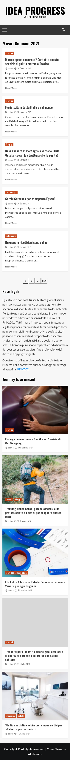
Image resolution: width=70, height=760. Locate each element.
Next (44, 281)
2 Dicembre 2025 (25, 590)
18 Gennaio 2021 (24, 247)
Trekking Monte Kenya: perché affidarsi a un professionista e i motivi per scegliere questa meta (33, 513)
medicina (10, 715)
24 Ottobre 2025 (23, 663)
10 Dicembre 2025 (24, 521)
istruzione (11, 235)
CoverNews (54, 749)
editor (10, 68)
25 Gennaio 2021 (24, 159)
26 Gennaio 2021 (24, 68)
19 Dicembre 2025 (25, 447)
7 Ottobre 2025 (23, 733)
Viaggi (9, 144)
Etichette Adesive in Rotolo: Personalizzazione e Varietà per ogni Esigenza (35, 584)
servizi (9, 53)
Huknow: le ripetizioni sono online (26, 242)
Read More (11, 87)
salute (21, 715)
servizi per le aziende (16, 572)
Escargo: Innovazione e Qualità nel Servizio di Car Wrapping (32, 441)
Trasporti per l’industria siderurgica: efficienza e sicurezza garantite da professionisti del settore (34, 656)
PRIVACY (23, 369)
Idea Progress (35, 10)
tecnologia (11, 192)
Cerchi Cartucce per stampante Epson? (30, 199)
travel (9, 499)
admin (11, 447)
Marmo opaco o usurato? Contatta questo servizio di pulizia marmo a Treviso (32, 61)
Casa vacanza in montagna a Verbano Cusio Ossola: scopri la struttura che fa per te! (32, 153)
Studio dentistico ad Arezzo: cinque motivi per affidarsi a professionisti (33, 727)
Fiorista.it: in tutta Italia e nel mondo (29, 107)
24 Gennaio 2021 (24, 203)
